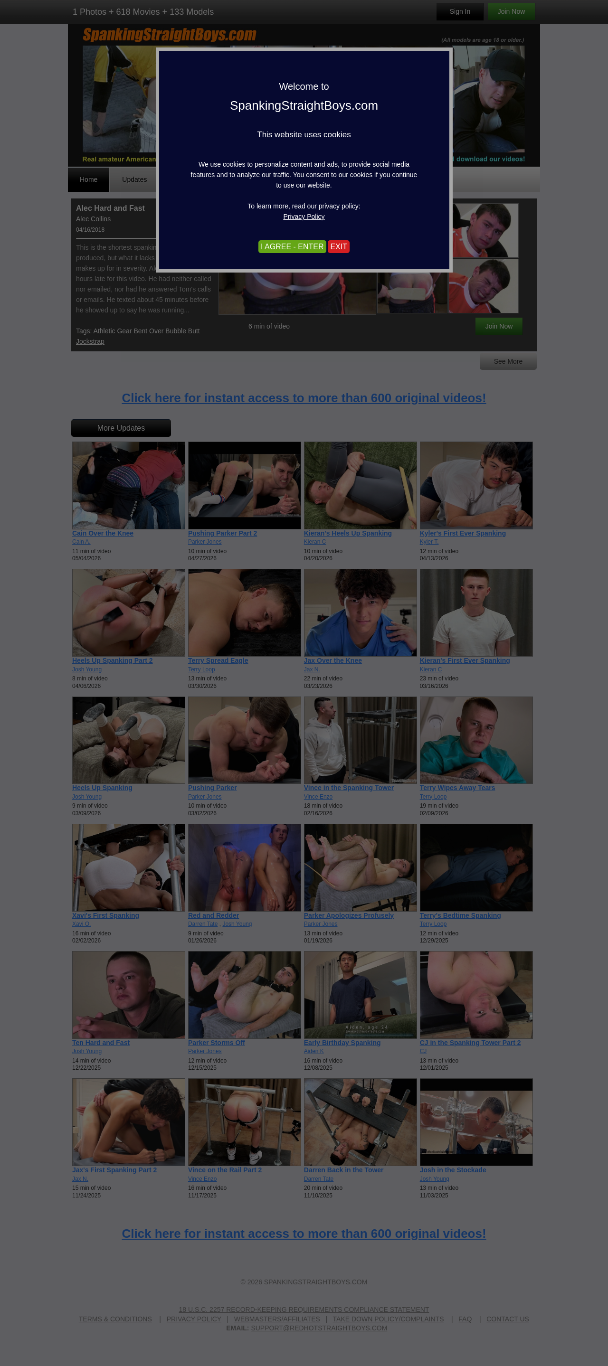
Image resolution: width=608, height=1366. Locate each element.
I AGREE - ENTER (292, 247)
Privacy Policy (303, 216)
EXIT (338, 247)
